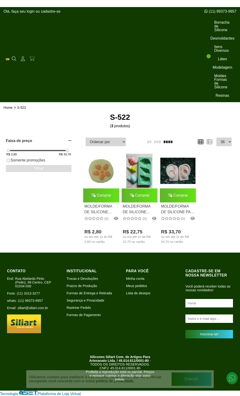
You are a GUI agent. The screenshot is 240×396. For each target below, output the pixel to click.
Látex (222, 59)
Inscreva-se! (209, 334)
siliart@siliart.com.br (33, 308)
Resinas (222, 95)
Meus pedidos (136, 286)
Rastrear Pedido (79, 308)
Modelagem (222, 67)
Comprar (101, 195)
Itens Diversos (221, 48)
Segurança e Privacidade (85, 300)
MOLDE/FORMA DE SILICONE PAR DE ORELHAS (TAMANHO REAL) (177, 209)
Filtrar (39, 168)
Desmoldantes (222, 38)
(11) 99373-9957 (220, 11)
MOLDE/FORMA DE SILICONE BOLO (98, 209)
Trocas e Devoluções (82, 278)
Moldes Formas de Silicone (220, 81)
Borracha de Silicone (221, 26)
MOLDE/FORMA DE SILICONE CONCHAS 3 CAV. (138, 209)
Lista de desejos (138, 293)
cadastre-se (50, 11)
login (31, 11)
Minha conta (135, 278)
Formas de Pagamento (84, 315)
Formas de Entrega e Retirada (89, 293)
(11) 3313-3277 (28, 293)
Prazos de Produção (82, 286)
